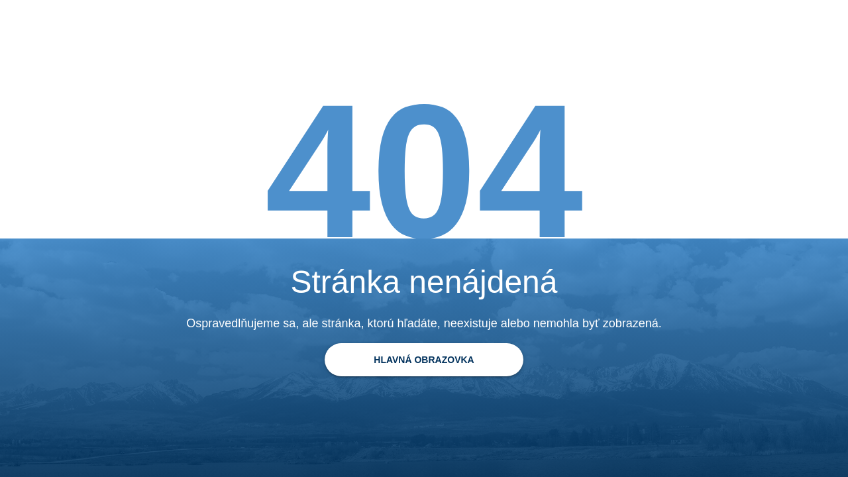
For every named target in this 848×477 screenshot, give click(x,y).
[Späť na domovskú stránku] (424, 359)
